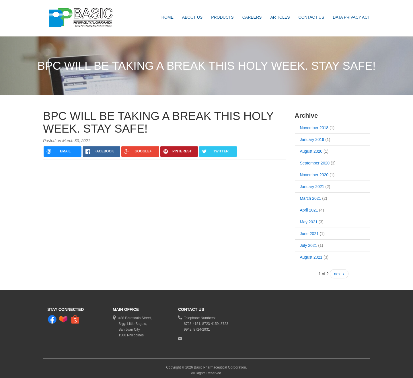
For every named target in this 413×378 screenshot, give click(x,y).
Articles (280, 17)
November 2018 (314, 124)
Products (222, 17)
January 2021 (312, 183)
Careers (252, 17)
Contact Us (311, 17)
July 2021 (308, 242)
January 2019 (312, 136)
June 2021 (309, 230)
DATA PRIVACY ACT (351, 17)
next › (339, 270)
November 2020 (314, 171)
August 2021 (311, 254)
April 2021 (309, 207)
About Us (192, 17)
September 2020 (315, 160)
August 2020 (311, 148)
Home (167, 17)
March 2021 (310, 195)
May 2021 (308, 218)
